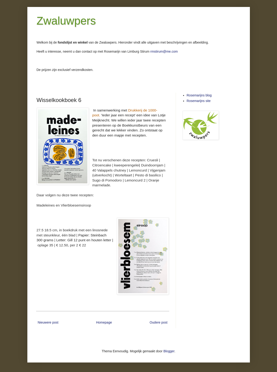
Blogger (168, 351)
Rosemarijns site (198, 101)
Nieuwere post (48, 322)
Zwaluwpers (66, 21)
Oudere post (158, 322)
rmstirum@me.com (164, 51)
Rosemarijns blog (199, 95)
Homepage (104, 322)
